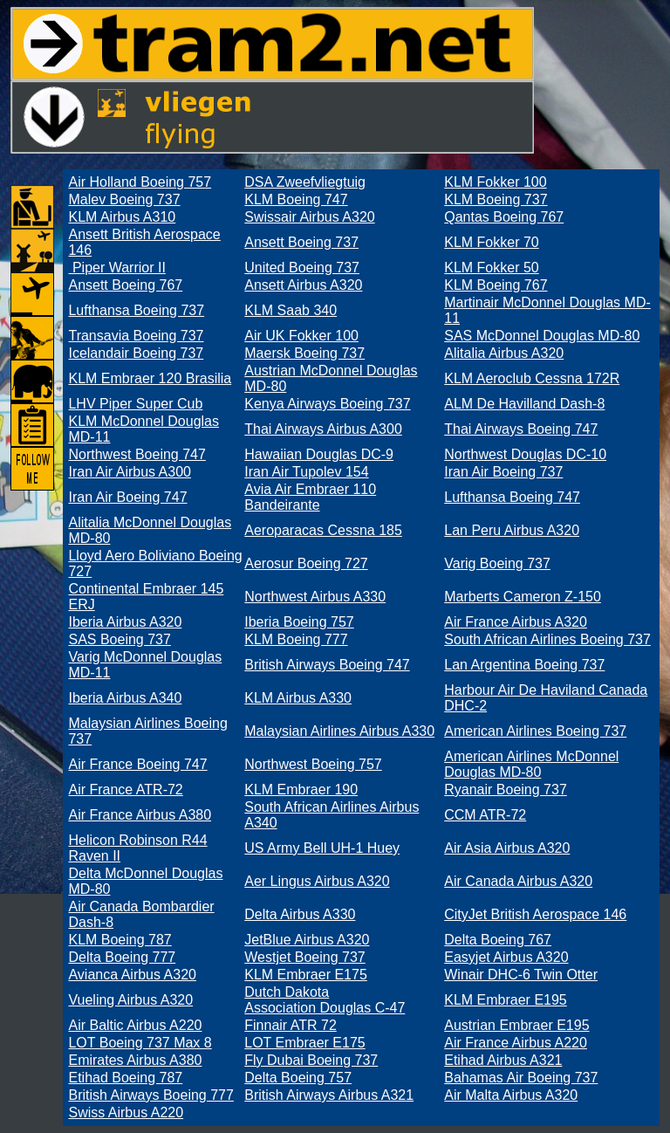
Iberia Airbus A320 (124, 622)
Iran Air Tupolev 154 (306, 471)
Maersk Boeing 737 (304, 353)
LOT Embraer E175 (304, 1042)
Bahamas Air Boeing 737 (521, 1077)
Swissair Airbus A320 (309, 216)
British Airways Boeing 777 (150, 1095)
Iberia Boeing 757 (298, 622)
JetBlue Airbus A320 (306, 939)
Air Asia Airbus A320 (507, 848)
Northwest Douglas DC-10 (525, 454)
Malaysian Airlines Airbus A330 (339, 731)
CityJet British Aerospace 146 (535, 914)
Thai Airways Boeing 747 (521, 429)
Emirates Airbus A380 (135, 1060)
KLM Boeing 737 (495, 199)
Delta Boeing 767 (497, 939)
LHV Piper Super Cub (135, 403)
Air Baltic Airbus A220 (135, 1025)
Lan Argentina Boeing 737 (524, 664)
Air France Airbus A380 (139, 814)
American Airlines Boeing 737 (535, 731)
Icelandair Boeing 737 (135, 353)
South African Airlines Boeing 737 (547, 639)
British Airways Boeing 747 (326, 664)
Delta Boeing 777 (121, 957)
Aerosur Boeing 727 (305, 563)
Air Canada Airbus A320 (518, 881)
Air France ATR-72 (125, 789)
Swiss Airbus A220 (125, 1112)
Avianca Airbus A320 (131, 974)
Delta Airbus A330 (299, 914)
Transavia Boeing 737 (135, 335)
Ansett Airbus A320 (303, 285)
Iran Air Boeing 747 (127, 497)
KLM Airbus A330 (298, 697)
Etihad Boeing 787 (125, 1077)
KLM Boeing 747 (295, 199)
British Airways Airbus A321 (329, 1095)
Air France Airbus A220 (515, 1042)
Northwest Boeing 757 (312, 764)
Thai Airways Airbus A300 (323, 429)
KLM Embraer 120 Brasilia (149, 378)
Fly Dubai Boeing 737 (311, 1060)
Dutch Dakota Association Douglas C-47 (324, 1000)
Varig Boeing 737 (497, 563)
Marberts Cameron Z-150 (522, 596)
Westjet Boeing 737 (304, 957)
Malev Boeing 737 (124, 199)
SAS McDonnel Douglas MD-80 (541, 335)
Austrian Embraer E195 (516, 1025)
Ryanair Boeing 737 (505, 789)
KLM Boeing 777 (295, 639)
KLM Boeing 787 (119, 939)
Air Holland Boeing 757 (139, 182)
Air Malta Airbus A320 (511, 1095)
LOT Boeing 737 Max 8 (139, 1042)
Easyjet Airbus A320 (506, 957)
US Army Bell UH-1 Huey (322, 848)
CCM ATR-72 (485, 814)
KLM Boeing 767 (495, 285)
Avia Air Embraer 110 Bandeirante (310, 497)
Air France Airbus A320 (515, 622)
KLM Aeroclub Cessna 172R (531, 378)
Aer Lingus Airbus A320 (316, 881)
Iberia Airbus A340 (124, 697)
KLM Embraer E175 (305, 974)
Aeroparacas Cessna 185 (323, 530)
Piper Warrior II (116, 267)
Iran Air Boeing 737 (503, 471)
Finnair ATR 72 (290, 1025)
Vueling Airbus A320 (130, 999)
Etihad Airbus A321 (503, 1060)
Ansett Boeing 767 (125, 285)
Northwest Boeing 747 (136, 454)
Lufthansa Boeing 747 (512, 497)
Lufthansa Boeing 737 (136, 310)
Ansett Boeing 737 (301, 242)
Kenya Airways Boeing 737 (327, 403)
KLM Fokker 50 (491, 267)
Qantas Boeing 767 (504, 216)
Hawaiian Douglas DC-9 (318, 454)
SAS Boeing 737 (119, 639)
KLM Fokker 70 (491, 242)
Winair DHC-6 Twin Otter (521, 974)
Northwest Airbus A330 (315, 596)
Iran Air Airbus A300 (129, 471)
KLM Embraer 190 (301, 789)
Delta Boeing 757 (298, 1077)
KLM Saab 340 (290, 310)
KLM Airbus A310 (121, 216)
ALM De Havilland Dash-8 (524, 403)
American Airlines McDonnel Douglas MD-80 (531, 764)
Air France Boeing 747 (137, 764)
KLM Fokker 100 (495, 182)
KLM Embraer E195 (505, 999)
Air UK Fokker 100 (301, 335)
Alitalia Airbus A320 (504, 353)
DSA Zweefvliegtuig (305, 182)
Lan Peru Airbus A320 (511, 530)
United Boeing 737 (301, 267)
